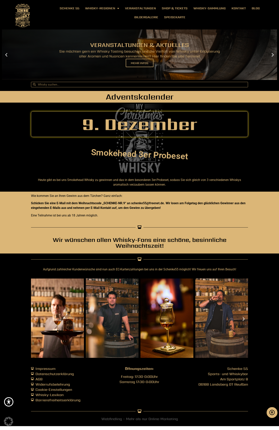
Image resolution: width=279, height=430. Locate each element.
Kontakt (239, 8)
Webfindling (111, 418)
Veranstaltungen (140, 8)
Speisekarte (174, 17)
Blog (256, 8)
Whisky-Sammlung (209, 8)
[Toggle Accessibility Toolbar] (8, 402)
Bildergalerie (146, 17)
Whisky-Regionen (102, 8)
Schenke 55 (69, 8)
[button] (6, 54)
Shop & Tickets (175, 8)
